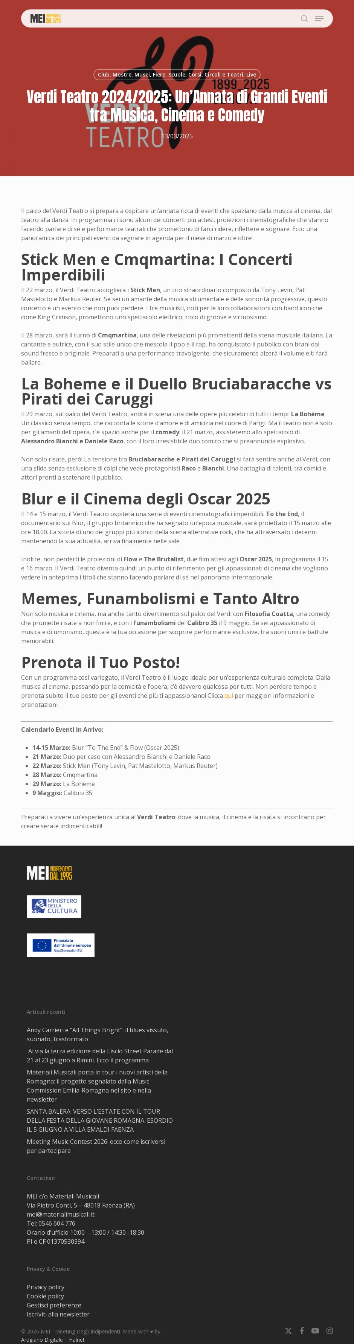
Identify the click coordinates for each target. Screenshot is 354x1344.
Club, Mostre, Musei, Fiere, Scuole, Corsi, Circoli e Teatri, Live (177, 74)
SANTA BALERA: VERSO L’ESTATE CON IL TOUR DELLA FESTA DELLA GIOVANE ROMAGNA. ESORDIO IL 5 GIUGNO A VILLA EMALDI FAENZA (100, 1120)
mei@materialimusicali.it (61, 1214)
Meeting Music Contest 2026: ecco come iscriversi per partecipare (96, 1146)
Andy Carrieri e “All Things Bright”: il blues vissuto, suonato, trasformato (97, 1034)
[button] (319, 18)
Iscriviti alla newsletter (58, 1314)
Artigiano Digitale (42, 1339)
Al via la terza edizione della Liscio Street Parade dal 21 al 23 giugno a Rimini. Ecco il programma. (100, 1055)
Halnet (77, 1339)
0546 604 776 (56, 1223)
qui (228, 695)
